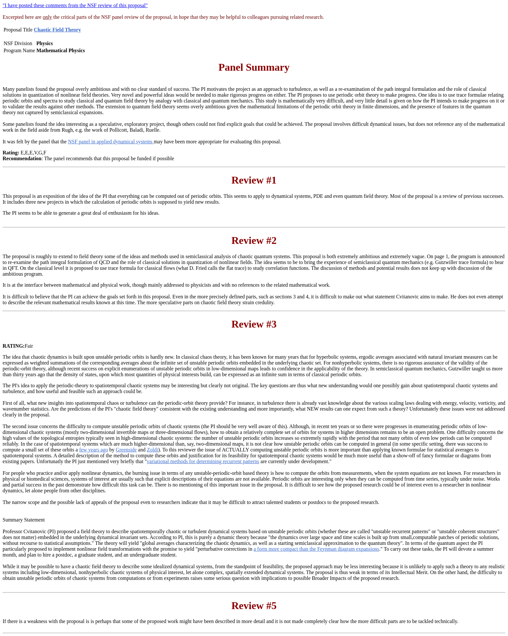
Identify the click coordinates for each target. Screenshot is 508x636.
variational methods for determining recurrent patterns (203, 461)
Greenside (126, 449)
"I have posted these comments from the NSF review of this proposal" (75, 5)
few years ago (93, 449)
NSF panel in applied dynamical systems (111, 141)
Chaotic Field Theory (57, 29)
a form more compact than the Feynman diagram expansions (316, 549)
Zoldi (152, 449)
